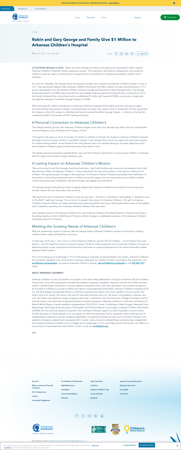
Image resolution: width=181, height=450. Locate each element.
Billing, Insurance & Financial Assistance (42, 386)
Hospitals (5, 8)
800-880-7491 (138, 263)
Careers (35, 396)
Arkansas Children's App (99, 390)
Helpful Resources (68, 385)
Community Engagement (41, 400)
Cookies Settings (129, 446)
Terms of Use (63, 441)
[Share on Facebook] (116, 54)
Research (22, 8)
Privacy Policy (54, 441)
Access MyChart (96, 394)
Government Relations (69, 394)
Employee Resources (127, 385)
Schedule (171, 17)
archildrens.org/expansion (44, 263)
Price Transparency (39, 392)
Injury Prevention (96, 381)
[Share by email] (132, 54)
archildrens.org (100, 326)
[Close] (177, 446)
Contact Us (124, 394)
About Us (35, 381)
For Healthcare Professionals (71, 381)
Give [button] (104, 17)
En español (124, 390)
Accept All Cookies (147, 446)
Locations (94, 385)
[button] (174, 3)
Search (137, 17)
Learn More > (114, 3)
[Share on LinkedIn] (127, 54)
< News (35, 32)
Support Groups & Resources (131, 381)
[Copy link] (142, 54)
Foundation (40, 8)
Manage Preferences (75, 441)
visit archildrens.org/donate (111, 263)
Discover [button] (90, 17)
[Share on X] (121, 54)
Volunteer (64, 398)
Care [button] (77, 17)
